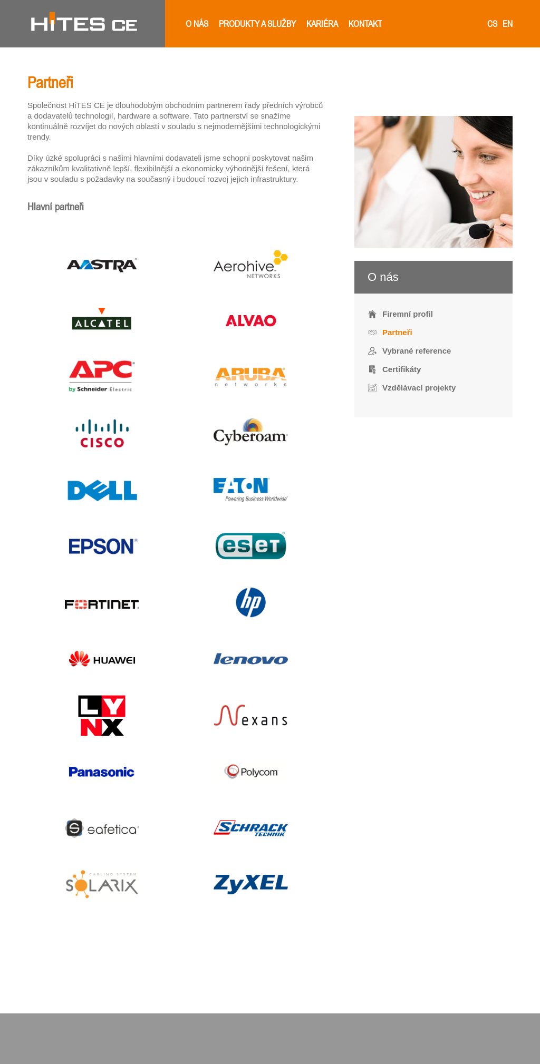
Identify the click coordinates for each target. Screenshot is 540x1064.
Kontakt (365, 24)
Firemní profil (407, 313)
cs (492, 24)
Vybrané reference (416, 350)
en (508, 24)
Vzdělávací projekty (419, 387)
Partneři (397, 332)
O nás (197, 24)
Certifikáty (401, 369)
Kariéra (322, 24)
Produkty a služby (257, 24)
